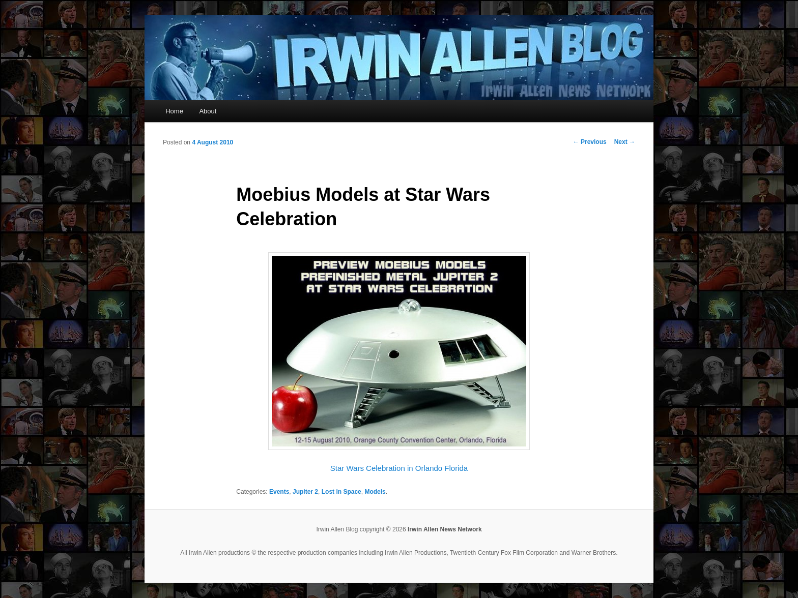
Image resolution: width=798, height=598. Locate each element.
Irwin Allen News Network (445, 529)
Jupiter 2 (305, 491)
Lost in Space (341, 491)
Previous (590, 141)
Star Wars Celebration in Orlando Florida (399, 468)
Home (174, 111)
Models (374, 491)
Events (279, 491)
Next (624, 141)
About (207, 111)
